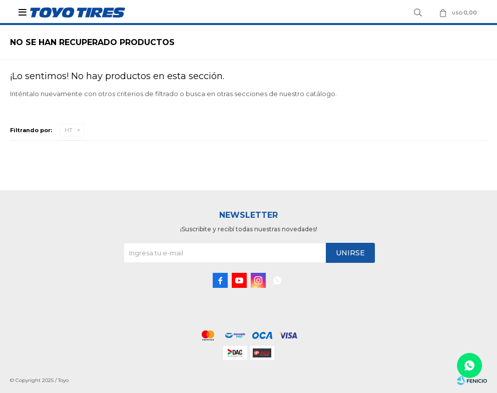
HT (69, 130)
